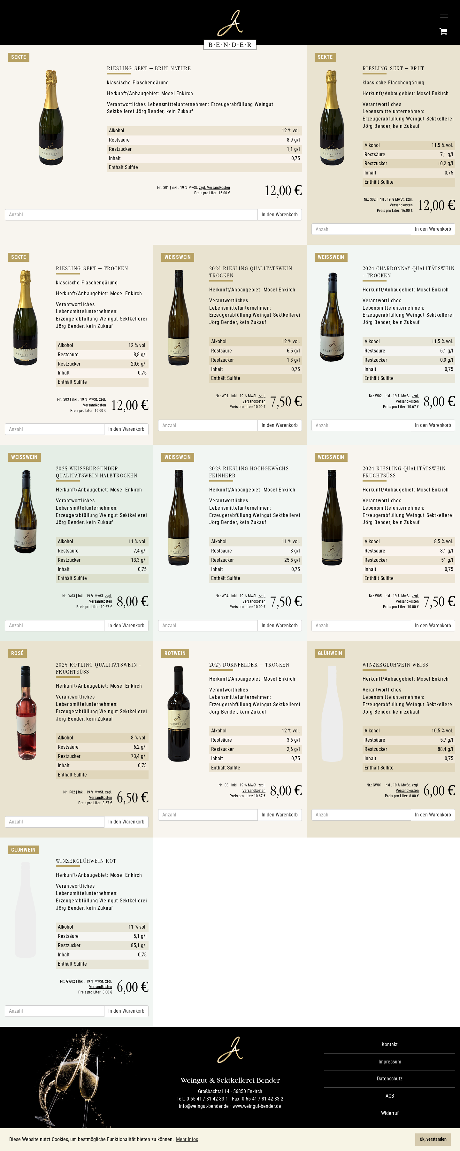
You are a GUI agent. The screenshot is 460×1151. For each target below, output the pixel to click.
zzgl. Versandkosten (214, 187)
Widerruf (390, 1113)
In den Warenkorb (280, 215)
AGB (390, 1096)
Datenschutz (389, 1079)
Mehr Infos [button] (187, 1139)
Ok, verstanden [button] (433, 1139)
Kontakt (390, 1044)
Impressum (390, 1062)
